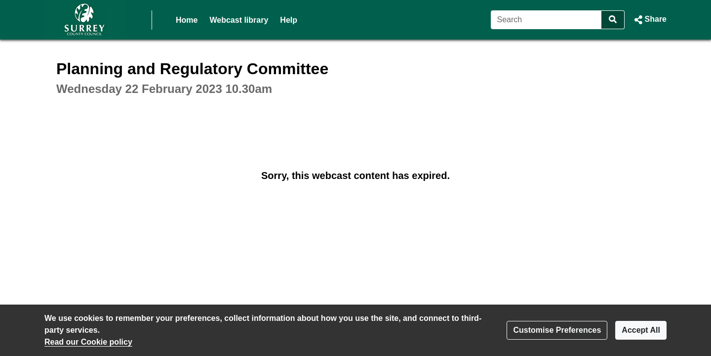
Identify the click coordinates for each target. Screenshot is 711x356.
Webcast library (238, 20)
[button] (649, 19)
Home (187, 20)
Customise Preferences (557, 330)
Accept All (641, 330)
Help (288, 20)
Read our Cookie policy (88, 342)
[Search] (546, 19)
